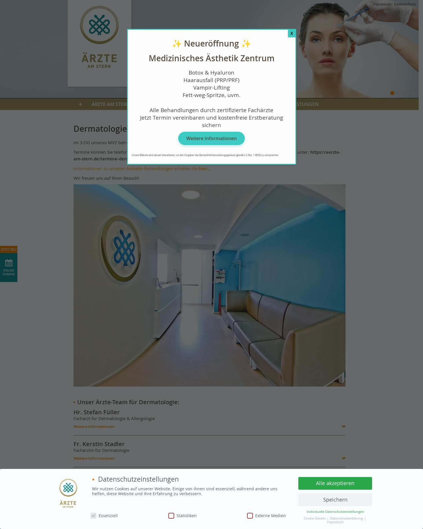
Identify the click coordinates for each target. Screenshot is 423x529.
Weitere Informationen (211, 138)
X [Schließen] (291, 33)
